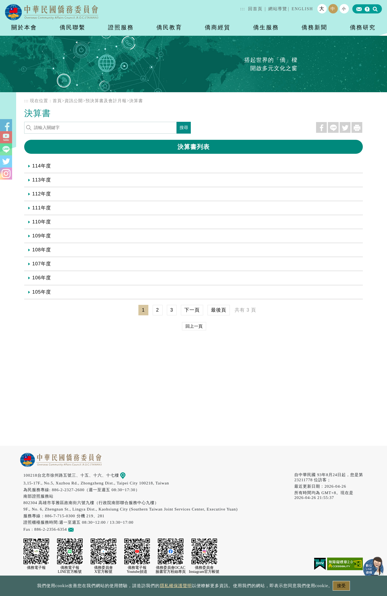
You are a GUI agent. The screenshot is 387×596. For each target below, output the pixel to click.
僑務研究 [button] (363, 27)
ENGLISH (302, 8)
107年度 (41, 263)
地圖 (126, 475)
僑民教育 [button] (169, 27)
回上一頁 (194, 326)
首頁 (57, 100)
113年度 (41, 180)
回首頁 (255, 8)
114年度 (41, 166)
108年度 (41, 249)
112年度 (41, 194)
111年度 (41, 207)
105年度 (41, 292)
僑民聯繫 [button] (72, 27)
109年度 (41, 235)
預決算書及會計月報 (106, 100)
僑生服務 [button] (266, 27)
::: (242, 8)
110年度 (41, 221)
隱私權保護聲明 (171, 587)
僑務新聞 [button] (314, 27)
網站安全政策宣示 (214, 587)
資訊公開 (73, 100)
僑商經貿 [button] (218, 27)
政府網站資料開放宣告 (122, 587)
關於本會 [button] (24, 27)
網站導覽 (277, 8)
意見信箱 (79, 529)
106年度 (41, 277)
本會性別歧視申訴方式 (265, 587)
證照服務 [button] (121, 27)
